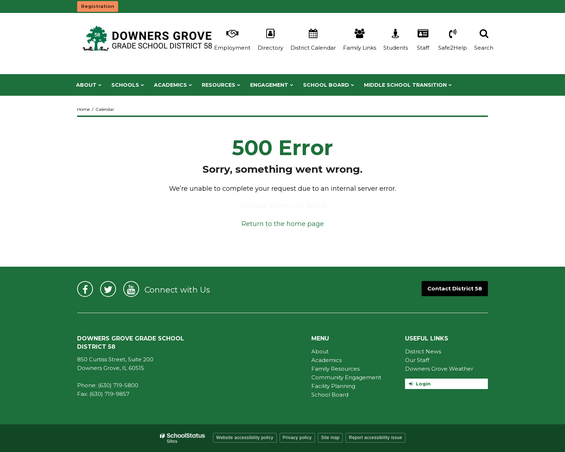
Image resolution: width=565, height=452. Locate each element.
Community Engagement (346, 377)
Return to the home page (282, 224)
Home (83, 109)
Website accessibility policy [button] (244, 437)
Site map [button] (330, 437)
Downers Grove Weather (439, 368)
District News (423, 351)
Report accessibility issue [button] (375, 437)
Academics (326, 360)
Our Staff (417, 360)
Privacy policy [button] (297, 437)
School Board (329, 394)
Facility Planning (333, 386)
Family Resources (335, 368)
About (320, 351)
